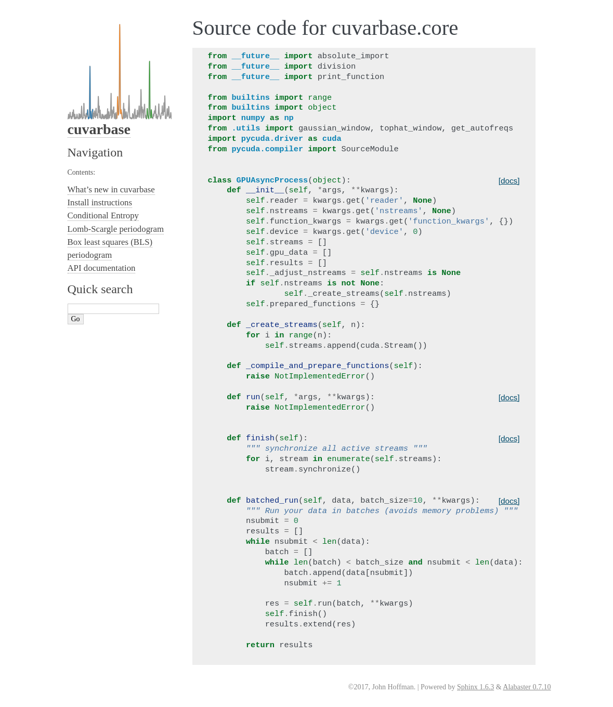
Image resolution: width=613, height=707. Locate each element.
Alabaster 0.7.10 (527, 687)
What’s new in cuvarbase (111, 189)
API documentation (102, 268)
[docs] (509, 180)
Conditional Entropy (103, 215)
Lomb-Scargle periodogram (116, 229)
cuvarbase (99, 129)
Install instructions (100, 202)
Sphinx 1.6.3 (475, 687)
